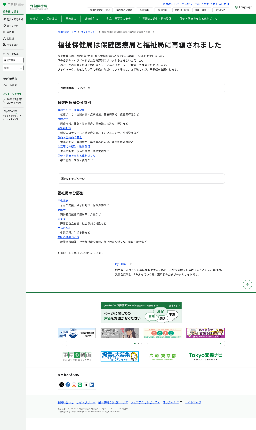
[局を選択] (13, 60)
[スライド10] (144, 355)
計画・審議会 (202, 9)
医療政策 (70, 18)
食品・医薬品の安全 (118, 18)
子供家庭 (63, 200)
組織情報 (144, 9)
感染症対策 (91, 18)
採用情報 (162, 9)
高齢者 (62, 210)
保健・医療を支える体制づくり (199, 18)
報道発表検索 (10, 78)
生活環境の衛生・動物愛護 (155, 18)
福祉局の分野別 (124, 9)
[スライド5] (138, 355)
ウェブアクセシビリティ (145, 414)
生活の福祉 (64, 228)
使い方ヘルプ (171, 414)
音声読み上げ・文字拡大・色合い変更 (186, 4)
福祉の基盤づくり (68, 237)
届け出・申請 (182, 9)
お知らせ (220, 9)
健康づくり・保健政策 (43, 18)
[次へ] (220, 355)
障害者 (62, 219)
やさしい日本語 (219, 4)
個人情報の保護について (113, 414)
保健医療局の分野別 (100, 9)
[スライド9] (141, 355)
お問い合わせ (66, 414)
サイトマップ (193, 414)
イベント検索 (10, 85)
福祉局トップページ (72, 179)
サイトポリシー (85, 414)
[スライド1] (135, 355)
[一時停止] (147, 355)
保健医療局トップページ (75, 88)
